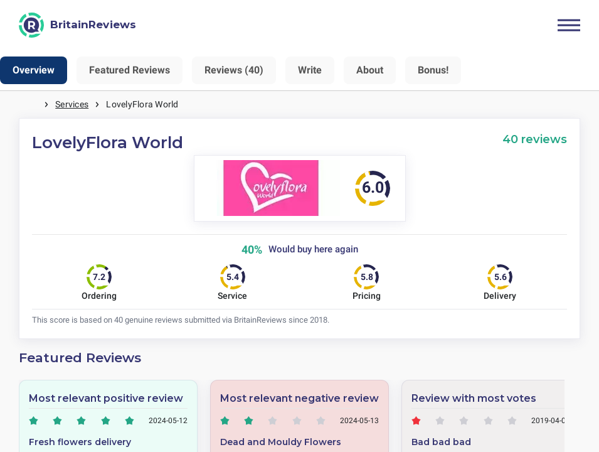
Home (31, 104)
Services (71, 104)
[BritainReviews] (77, 25)
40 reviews (534, 139)
